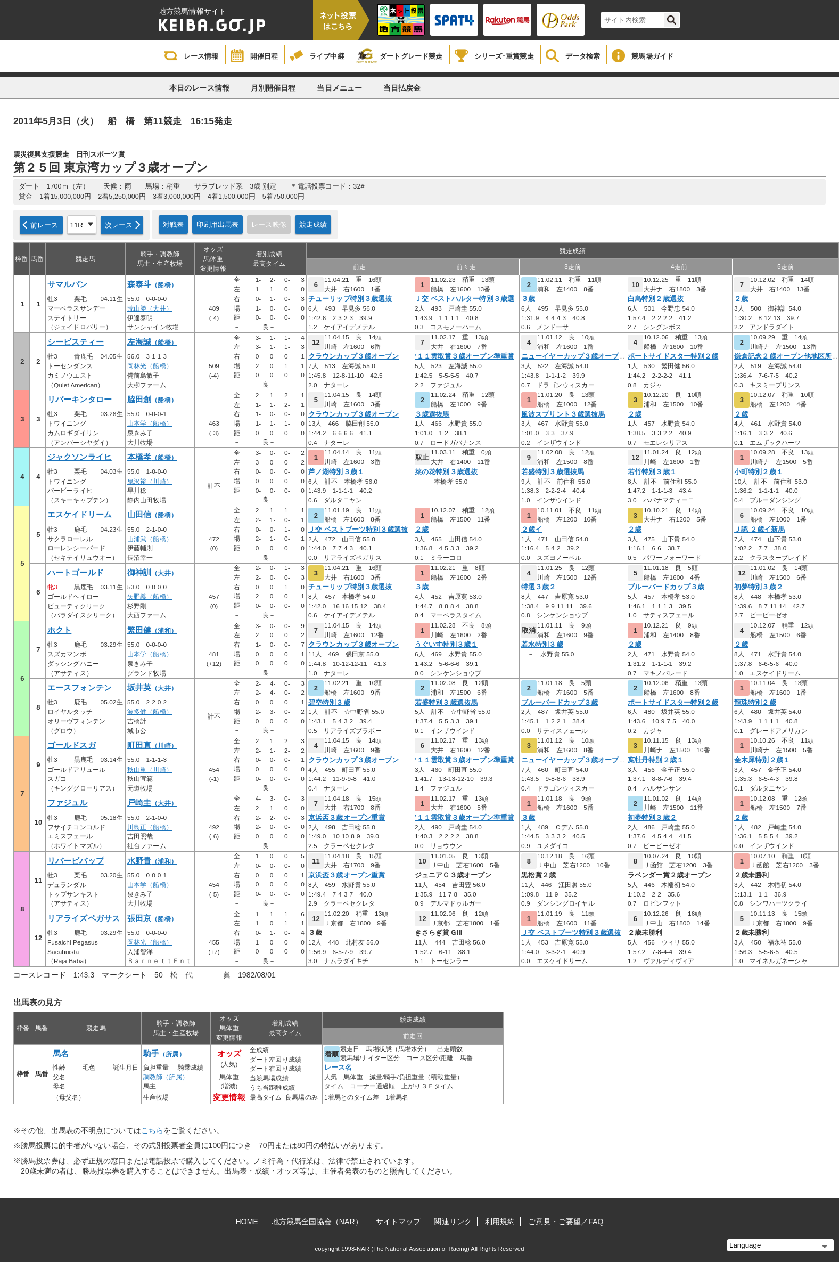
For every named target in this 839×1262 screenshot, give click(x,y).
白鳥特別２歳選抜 (656, 299)
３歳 (528, 299)
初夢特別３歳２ (758, 587)
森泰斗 (152, 284)
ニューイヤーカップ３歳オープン (573, 356)
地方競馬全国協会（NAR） (317, 1221)
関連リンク (453, 1221)
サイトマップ (398, 1221)
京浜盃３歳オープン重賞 (346, 817)
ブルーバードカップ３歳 (666, 587)
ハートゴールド (75, 572)
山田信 (152, 514)
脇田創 (152, 399)
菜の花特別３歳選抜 (446, 472)
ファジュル (67, 803)
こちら (152, 1130)
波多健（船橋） (149, 711)
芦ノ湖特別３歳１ (336, 472)
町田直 (152, 745)
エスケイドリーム (79, 514)
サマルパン (67, 284)
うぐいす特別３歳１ (446, 644)
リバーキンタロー (79, 399)
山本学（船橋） (149, 423)
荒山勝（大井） (149, 308)
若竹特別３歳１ (652, 472)
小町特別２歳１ (758, 472)
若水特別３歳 (542, 644)
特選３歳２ (538, 587)
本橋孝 (152, 457)
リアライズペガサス (83, 918)
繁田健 (152, 630)
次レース (119, 225)
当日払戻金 (402, 88)
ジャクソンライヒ (79, 457)
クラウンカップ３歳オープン (353, 356)
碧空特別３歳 (329, 702)
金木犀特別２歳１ (762, 760)
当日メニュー (339, 88)
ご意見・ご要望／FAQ (565, 1221)
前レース (44, 225)
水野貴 (152, 861)
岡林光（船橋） (149, 366)
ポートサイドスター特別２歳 (673, 356)
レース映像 (268, 225)
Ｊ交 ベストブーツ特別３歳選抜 (358, 529)
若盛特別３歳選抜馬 (552, 472)
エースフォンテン (79, 687)
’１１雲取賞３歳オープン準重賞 (464, 356)
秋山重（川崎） (149, 770)
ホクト (59, 630)
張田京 (152, 918)
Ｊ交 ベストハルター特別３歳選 (464, 299)
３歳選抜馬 (432, 414)
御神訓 (152, 572)
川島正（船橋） (149, 827)
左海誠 (152, 342)
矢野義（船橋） (149, 596)
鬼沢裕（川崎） (149, 481)
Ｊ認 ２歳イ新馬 (759, 529)
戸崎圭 (152, 803)
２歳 (741, 299)
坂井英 (152, 687)
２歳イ (531, 529)
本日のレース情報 (199, 88)
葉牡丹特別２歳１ (656, 760)
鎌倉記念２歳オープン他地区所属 (786, 356)
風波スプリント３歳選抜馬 (563, 414)
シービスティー (75, 342)
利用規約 (500, 1221)
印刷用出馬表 (217, 225)
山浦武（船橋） (149, 539)
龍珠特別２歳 (755, 702)
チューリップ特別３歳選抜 (350, 299)
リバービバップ (75, 861)
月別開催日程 (273, 88)
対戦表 (173, 225)
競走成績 (313, 225)
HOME (247, 1221)
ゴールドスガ (71, 745)
